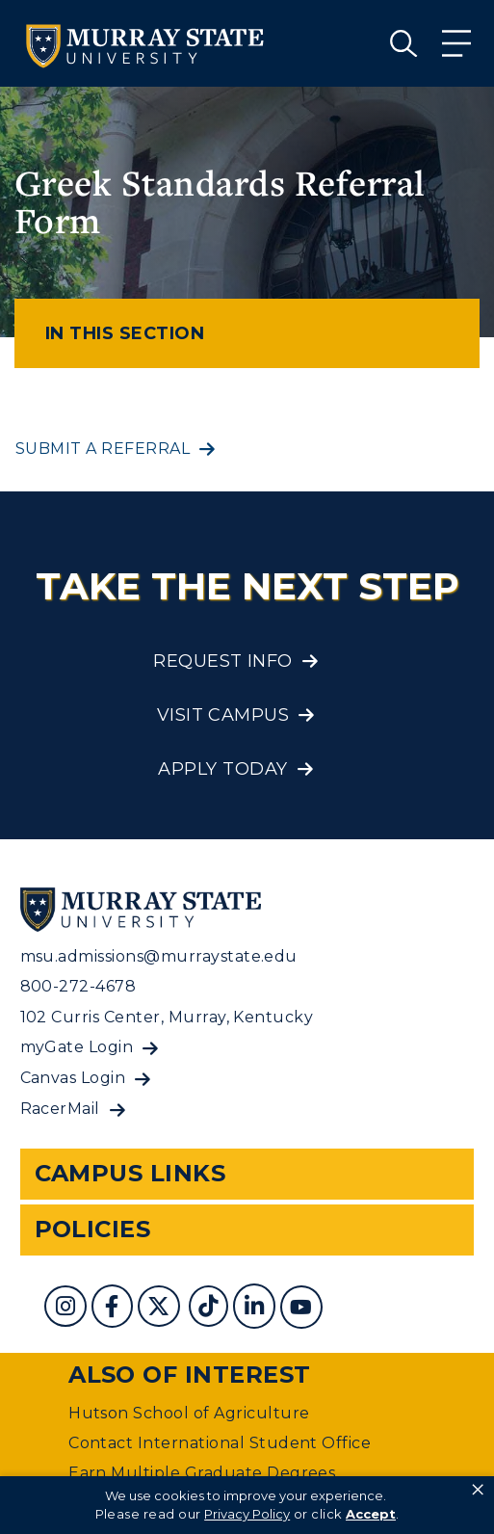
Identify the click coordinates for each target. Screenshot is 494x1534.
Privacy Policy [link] (247, 1513)
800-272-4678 (78, 986)
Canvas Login (73, 1078)
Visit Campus (223, 715)
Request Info (223, 661)
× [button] (477, 1489)
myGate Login (77, 1047)
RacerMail (60, 1108)
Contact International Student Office (219, 1443)
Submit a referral (102, 448)
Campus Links (130, 1173)
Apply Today (222, 769)
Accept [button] (371, 1513)
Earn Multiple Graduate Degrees (201, 1473)
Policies (93, 1229)
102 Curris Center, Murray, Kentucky (167, 1017)
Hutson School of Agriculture (188, 1413)
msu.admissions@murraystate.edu (159, 956)
